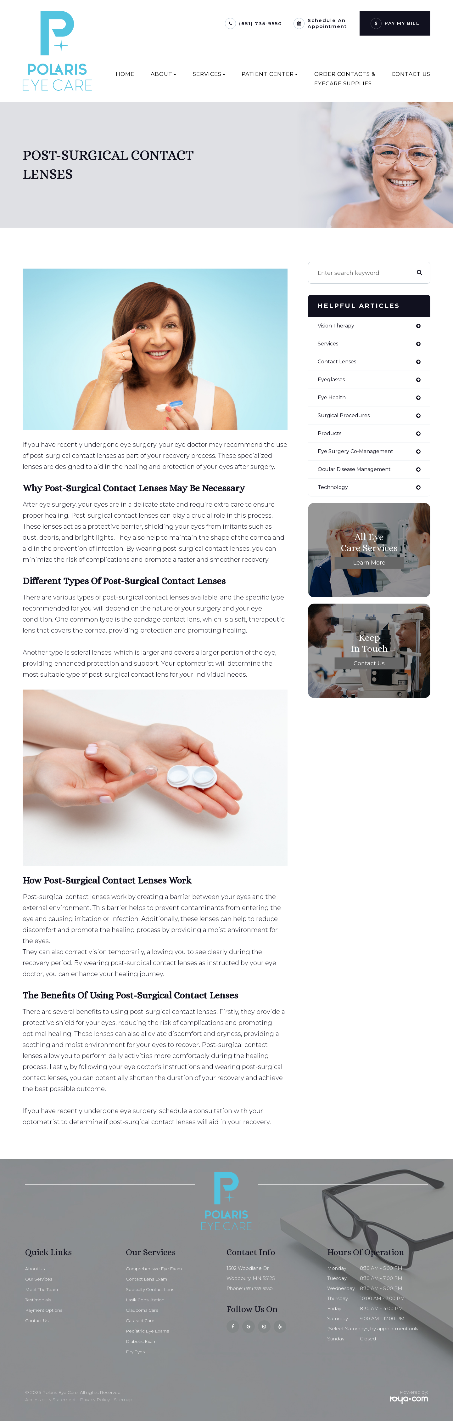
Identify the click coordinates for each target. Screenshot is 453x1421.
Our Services (39, 1279)
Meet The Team (44, 1289)
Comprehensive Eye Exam (156, 1268)
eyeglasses (333, 381)
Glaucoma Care (144, 1310)
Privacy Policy (95, 1399)
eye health (333, 400)
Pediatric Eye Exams (149, 1331)
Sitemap (123, 1399)
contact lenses (339, 363)
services (329, 344)
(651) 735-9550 (260, 23)
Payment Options (45, 1310)
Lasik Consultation (146, 1300)
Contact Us (411, 74)
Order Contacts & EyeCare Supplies (344, 79)
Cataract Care (142, 1320)
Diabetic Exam (143, 1341)
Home (125, 74)
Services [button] (209, 74)
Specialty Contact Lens (153, 1289)
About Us (36, 1268)
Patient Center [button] (270, 74)
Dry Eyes (136, 1352)
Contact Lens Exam (148, 1279)
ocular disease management (359, 474)
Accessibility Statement (50, 1399)
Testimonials (39, 1300)
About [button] (163, 74)
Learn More (369, 569)
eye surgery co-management (360, 456)
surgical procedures (346, 419)
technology (334, 493)
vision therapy (339, 326)
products (330, 437)
